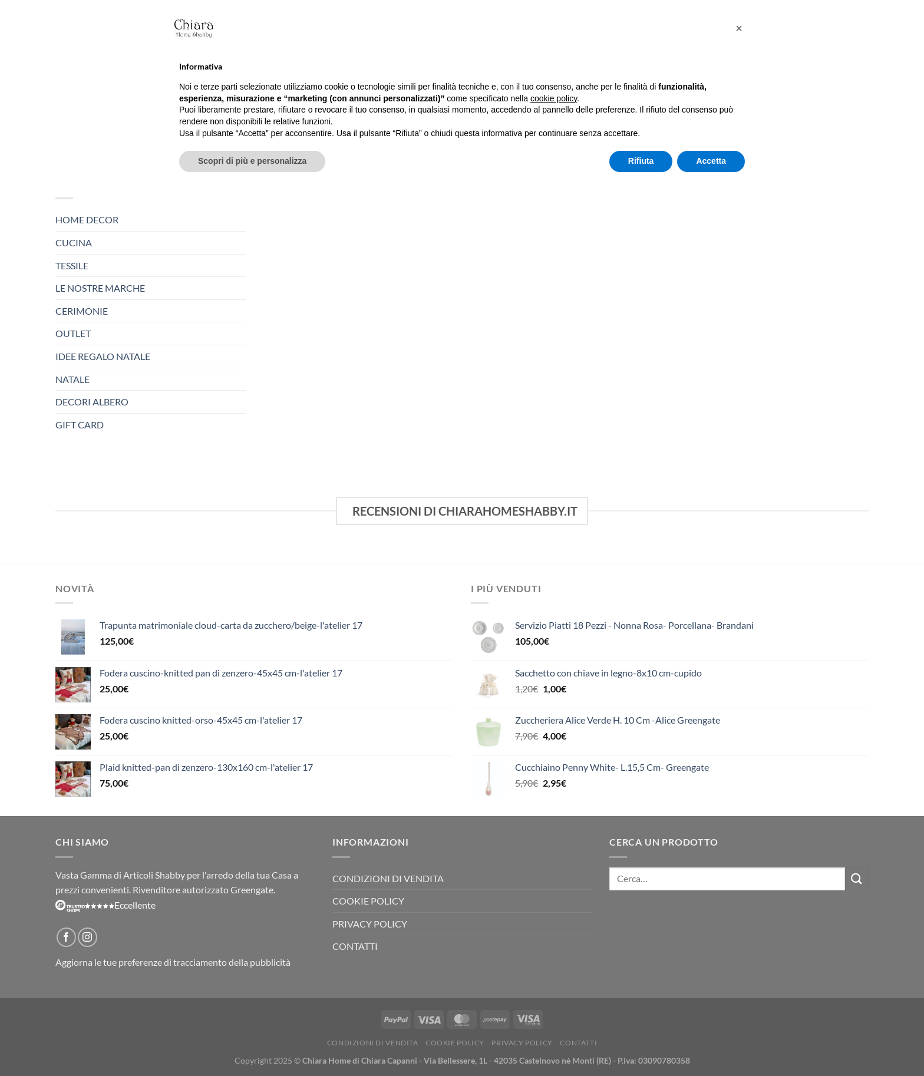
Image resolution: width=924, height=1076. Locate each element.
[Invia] (857, 878)
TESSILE (71, 265)
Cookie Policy (368, 900)
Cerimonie (81, 310)
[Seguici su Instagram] (87, 937)
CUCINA (73, 242)
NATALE (72, 379)
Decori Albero (91, 401)
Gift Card (79, 424)
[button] (739, 28)
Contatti (355, 946)
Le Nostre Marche (100, 287)
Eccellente (105, 904)
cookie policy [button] (553, 98)
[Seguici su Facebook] (66, 937)
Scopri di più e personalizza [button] (252, 161)
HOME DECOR (86, 219)
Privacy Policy (369, 923)
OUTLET (73, 333)
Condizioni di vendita (388, 878)
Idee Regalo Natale (102, 356)
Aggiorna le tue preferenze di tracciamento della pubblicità (173, 962)
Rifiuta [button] (641, 161)
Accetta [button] (711, 161)
